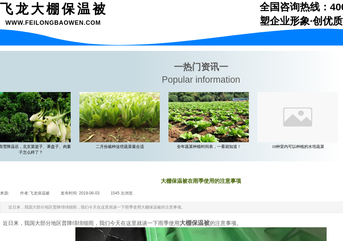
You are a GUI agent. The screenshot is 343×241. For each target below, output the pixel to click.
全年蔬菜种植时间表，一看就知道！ (210, 146)
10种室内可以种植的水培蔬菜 (299, 146)
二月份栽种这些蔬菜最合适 (120, 146)
